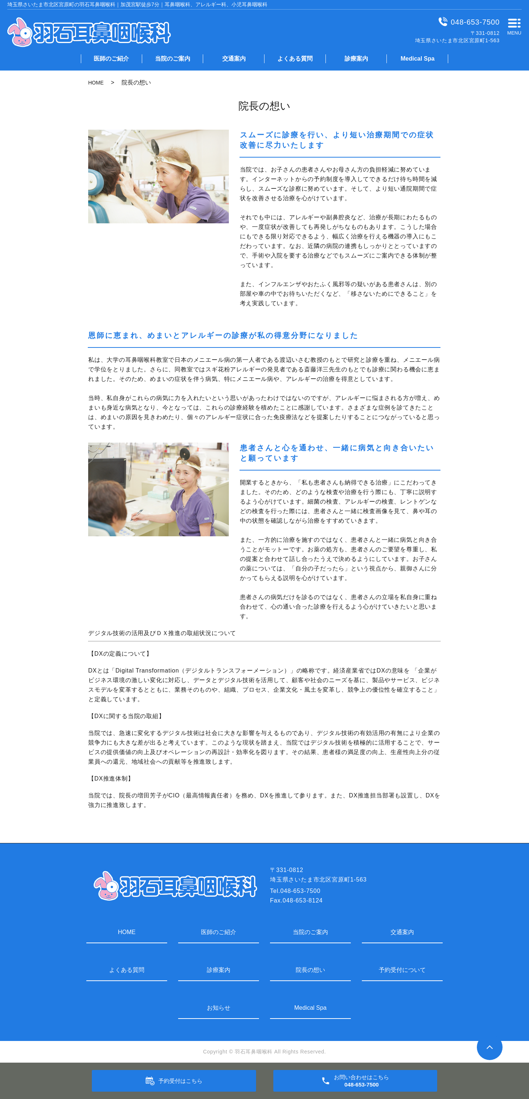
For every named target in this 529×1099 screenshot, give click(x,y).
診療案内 (356, 58)
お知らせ (218, 1008)
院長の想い (310, 970)
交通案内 (234, 58)
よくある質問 (295, 58)
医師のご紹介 (111, 58)
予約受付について (402, 970)
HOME (96, 83)
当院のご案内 (172, 58)
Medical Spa (417, 58)
